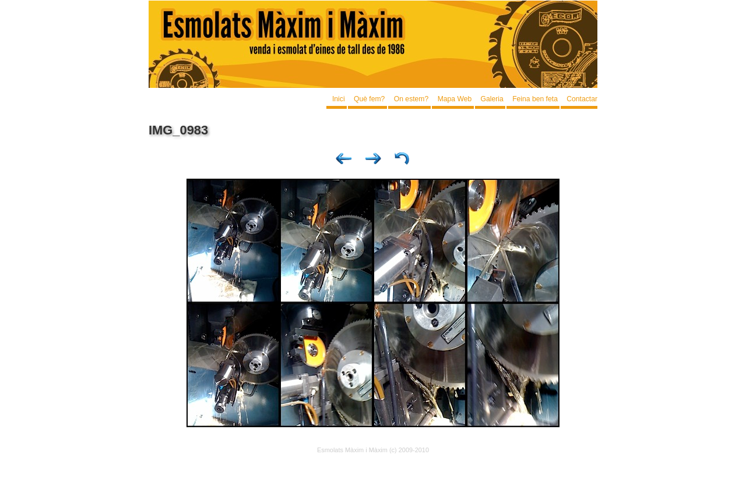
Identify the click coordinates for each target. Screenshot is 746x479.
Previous (343, 161)
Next (373, 161)
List (402, 161)
